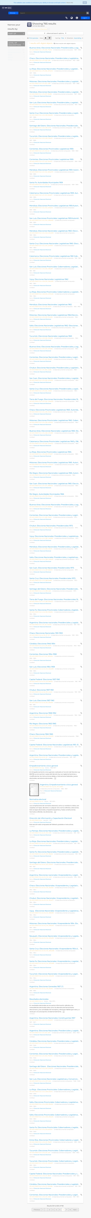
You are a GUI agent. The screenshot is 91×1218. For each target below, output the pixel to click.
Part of (12, 33)
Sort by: (58, 38)
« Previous (36, 1209)
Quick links (77, 18)
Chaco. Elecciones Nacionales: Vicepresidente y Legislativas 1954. (57, 886)
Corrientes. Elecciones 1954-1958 (43, 654)
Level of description (14, 43)
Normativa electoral (38, 799)
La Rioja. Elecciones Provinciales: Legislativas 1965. (51, 452)
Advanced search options (55, 33)
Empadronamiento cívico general (44, 766)
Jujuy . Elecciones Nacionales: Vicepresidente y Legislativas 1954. (57, 911)
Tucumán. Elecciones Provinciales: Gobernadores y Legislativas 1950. (58, 1150)
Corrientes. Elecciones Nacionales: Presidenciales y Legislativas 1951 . (58, 1195)
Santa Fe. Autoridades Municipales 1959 (46, 182)
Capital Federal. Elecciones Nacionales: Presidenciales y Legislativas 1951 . (60, 1174)
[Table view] (49, 38)
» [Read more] (55, 778)
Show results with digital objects (65, 43)
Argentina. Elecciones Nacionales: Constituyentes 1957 (52, 1018)
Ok (85, 2)
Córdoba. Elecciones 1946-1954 (42, 644)
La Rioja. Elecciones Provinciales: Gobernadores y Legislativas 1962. (58, 292)
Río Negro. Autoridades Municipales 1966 (47, 494)
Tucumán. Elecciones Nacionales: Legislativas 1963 (51, 336)
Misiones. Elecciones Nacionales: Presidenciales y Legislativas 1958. (58, 81)
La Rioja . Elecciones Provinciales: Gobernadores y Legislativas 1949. (58, 1089)
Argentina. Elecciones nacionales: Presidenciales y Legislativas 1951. (58, 623)
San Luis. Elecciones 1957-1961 (42, 700)
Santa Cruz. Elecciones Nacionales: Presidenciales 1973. (53, 578)
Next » (75, 1209)
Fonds (10, 60)
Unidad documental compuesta (19, 50)
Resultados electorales (39, 999)
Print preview (32, 38)
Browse (12, 13)
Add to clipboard (81, 48)
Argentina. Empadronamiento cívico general (59, 785)
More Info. (69, 2)
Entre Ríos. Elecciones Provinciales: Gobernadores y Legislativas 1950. (59, 1140)
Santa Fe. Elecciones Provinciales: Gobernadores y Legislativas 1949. (58, 1127)
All (9, 36)
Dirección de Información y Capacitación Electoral (51, 818)
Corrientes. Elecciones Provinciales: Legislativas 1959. (52, 149)
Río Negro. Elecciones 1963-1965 (43, 724)
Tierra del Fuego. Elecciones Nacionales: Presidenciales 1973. (55, 599)
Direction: (70, 38)
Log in (85, 18)
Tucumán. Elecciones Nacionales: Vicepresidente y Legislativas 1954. (58, 974)
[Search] (54, 13)
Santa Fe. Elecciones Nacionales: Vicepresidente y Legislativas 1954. (58, 961)
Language (71, 18)
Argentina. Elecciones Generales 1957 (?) (46, 986)
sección (10, 58)
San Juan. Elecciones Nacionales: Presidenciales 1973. (52, 568)
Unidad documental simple (17, 52)
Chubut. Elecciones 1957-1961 (42, 690)
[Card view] (46, 38)
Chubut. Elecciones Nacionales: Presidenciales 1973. (51, 526)
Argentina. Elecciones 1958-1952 (43, 713)
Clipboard (66, 18)
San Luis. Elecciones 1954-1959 (42, 667)
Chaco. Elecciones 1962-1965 (41, 734)
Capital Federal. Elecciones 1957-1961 (45, 679)
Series (10, 55)
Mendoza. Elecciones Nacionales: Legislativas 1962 (51, 304)
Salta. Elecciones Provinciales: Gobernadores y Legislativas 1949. (56, 1102)
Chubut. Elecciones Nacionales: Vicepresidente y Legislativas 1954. (57, 898)
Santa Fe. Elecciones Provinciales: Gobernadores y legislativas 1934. (58, 610)
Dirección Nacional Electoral (17, 39)
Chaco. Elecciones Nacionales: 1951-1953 (46, 633)
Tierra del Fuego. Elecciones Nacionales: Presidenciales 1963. (55, 399)
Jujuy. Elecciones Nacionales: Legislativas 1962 (49, 279)
